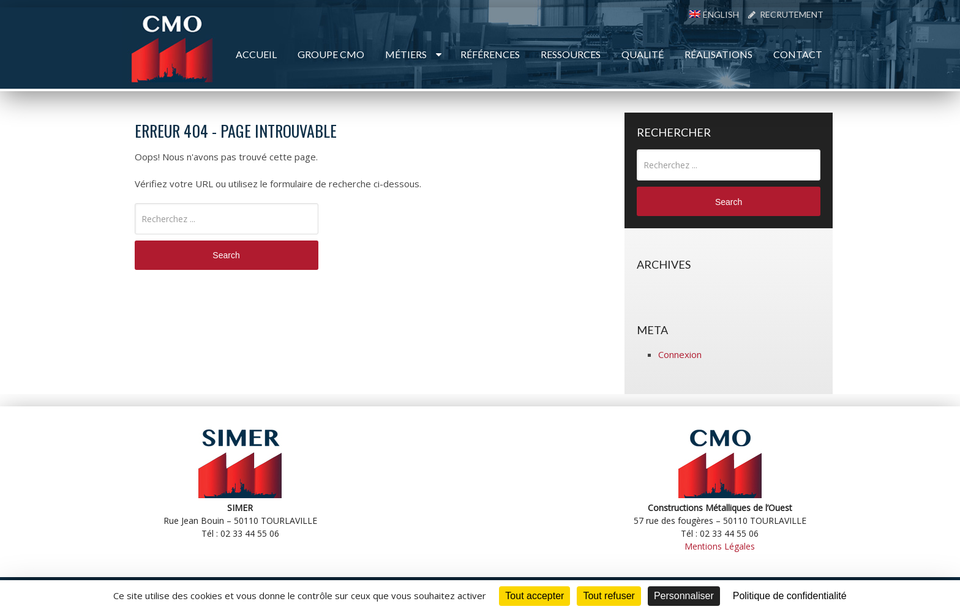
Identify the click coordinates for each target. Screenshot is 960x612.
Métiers (406, 54)
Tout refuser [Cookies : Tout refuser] (608, 596)
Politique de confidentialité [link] (790, 596)
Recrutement (785, 14)
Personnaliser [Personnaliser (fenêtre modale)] (684, 596)
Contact (797, 54)
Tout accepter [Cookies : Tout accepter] (534, 596)
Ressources (571, 54)
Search (225, 255)
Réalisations (718, 54)
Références (490, 54)
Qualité (642, 54)
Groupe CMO (331, 54)
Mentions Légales (719, 546)
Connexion (680, 354)
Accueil (256, 54)
